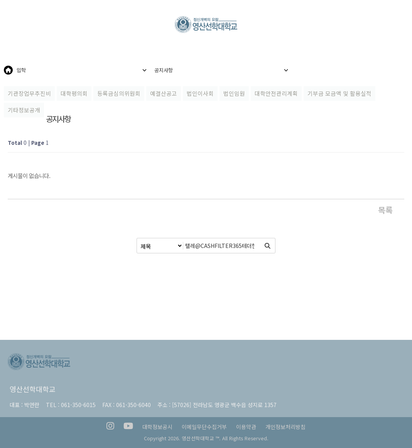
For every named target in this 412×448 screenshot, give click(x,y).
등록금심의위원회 (118, 93)
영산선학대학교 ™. (201, 438)
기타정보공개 (24, 110)
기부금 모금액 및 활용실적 (339, 93)
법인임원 (234, 93)
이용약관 (246, 427)
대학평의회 (74, 93)
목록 (385, 210)
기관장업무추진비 (29, 93)
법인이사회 (200, 93)
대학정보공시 (157, 427)
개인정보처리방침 (285, 427)
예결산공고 (163, 93)
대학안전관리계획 (276, 93)
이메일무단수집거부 (204, 427)
